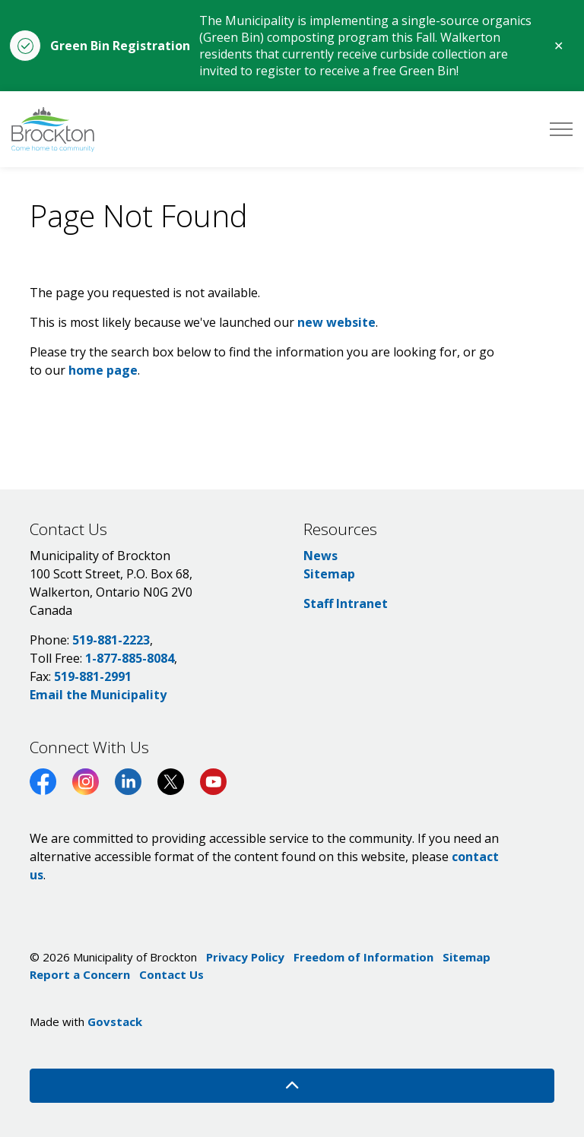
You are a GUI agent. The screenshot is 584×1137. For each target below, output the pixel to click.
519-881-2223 (111, 640)
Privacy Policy (245, 956)
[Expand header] (561, 129)
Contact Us (171, 974)
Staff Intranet (345, 603)
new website (336, 322)
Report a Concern (80, 974)
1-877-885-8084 (129, 658)
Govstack (114, 1021)
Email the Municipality (98, 694)
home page (103, 370)
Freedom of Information (363, 956)
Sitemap (329, 573)
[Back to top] (292, 1086)
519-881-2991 (93, 676)
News (320, 555)
